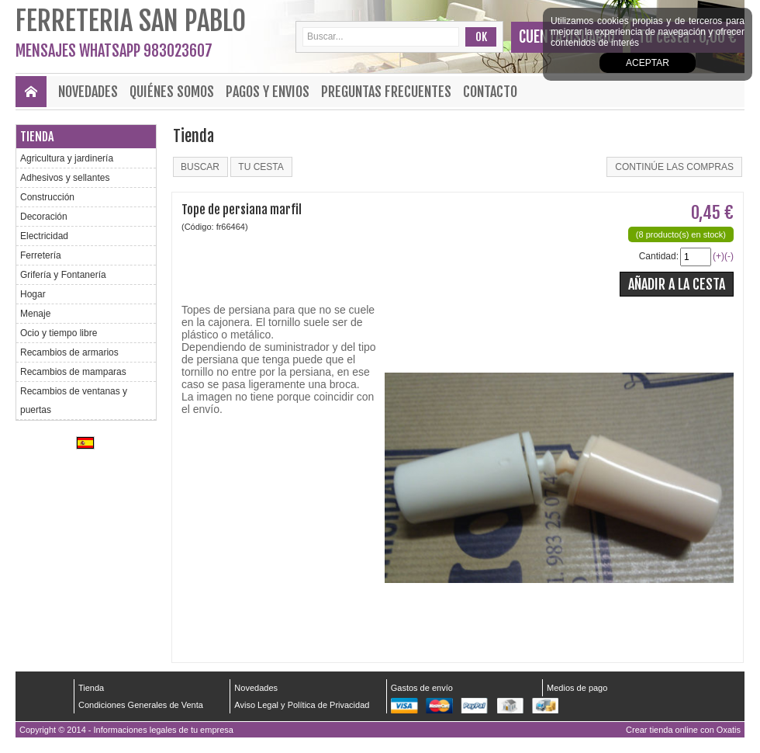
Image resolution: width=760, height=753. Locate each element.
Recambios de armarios (69, 352)
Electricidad (44, 236)
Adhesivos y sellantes (64, 177)
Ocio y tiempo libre (58, 333)
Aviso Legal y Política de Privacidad (301, 705)
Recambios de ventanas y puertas (73, 400)
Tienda (37, 136)
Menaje (35, 313)
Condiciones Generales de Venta (140, 705)
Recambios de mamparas (73, 371)
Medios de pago (577, 687)
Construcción (47, 197)
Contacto (490, 91)
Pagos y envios (267, 91)
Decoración (43, 216)
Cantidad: (659, 256)
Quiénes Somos (172, 91)
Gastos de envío (422, 687)
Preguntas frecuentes (386, 91)
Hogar (33, 294)
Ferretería (40, 255)
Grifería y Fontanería (63, 274)
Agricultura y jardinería (66, 158)
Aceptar (647, 62)
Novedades (88, 91)
